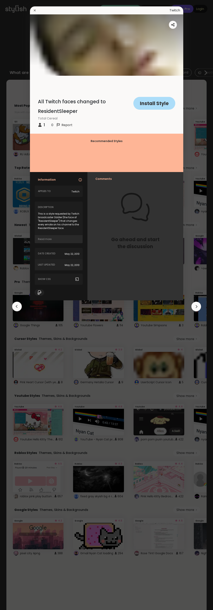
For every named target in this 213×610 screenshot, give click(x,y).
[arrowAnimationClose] (17, 306)
